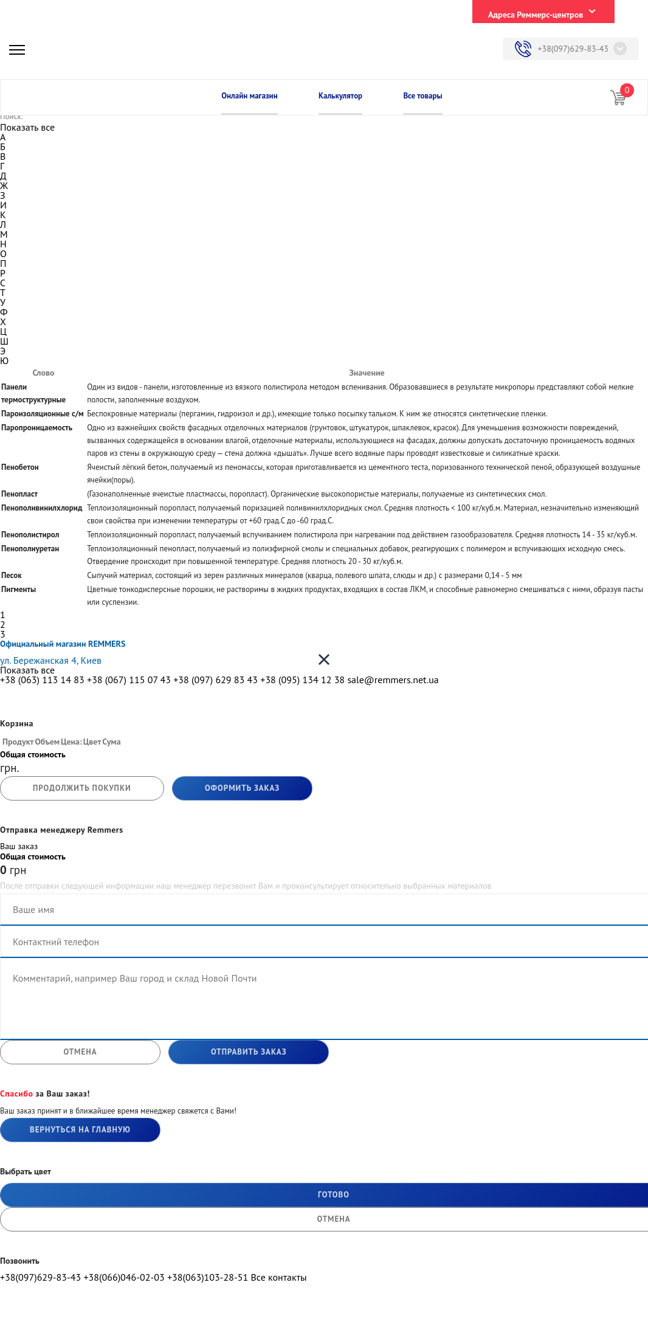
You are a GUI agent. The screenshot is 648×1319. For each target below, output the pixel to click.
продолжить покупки (82, 788)
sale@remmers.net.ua (392, 679)
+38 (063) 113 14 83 (42, 679)
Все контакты (278, 1277)
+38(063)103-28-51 (207, 1277)
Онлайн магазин (249, 96)
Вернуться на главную (80, 1129)
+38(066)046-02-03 (123, 1277)
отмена (80, 1052)
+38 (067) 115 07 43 (129, 679)
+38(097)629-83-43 (572, 48)
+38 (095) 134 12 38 (302, 679)
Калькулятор (340, 96)
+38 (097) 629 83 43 (215, 679)
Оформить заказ (242, 788)
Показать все (27, 127)
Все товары (422, 96)
